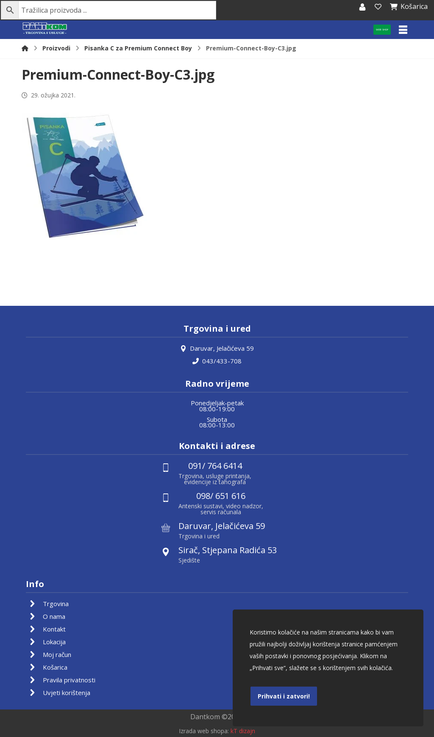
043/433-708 (217, 361)
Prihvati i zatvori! (284, 696)
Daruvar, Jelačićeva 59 (217, 348)
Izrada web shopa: (204, 731)
